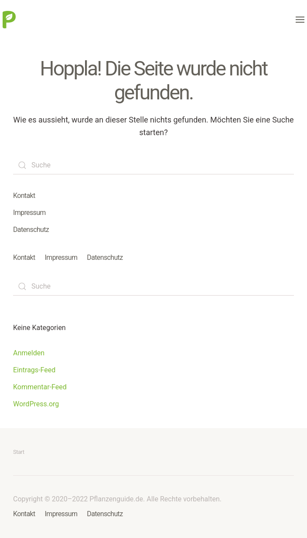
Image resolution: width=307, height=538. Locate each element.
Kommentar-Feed (40, 387)
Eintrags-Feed (34, 370)
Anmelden (28, 353)
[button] (300, 19)
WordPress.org (36, 404)
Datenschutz (31, 229)
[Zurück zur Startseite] (9, 19)
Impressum (29, 212)
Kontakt (24, 195)
